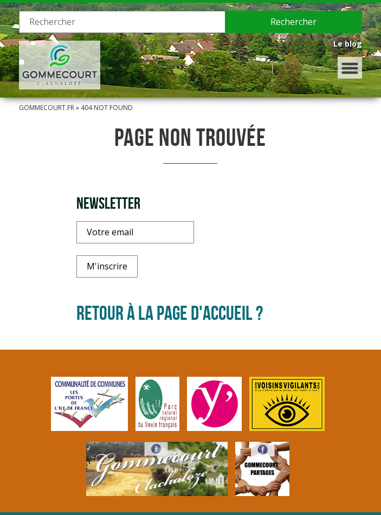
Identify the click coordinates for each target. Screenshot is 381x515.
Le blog (347, 43)
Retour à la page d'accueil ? (169, 313)
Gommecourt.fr (46, 107)
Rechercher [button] (293, 22)
